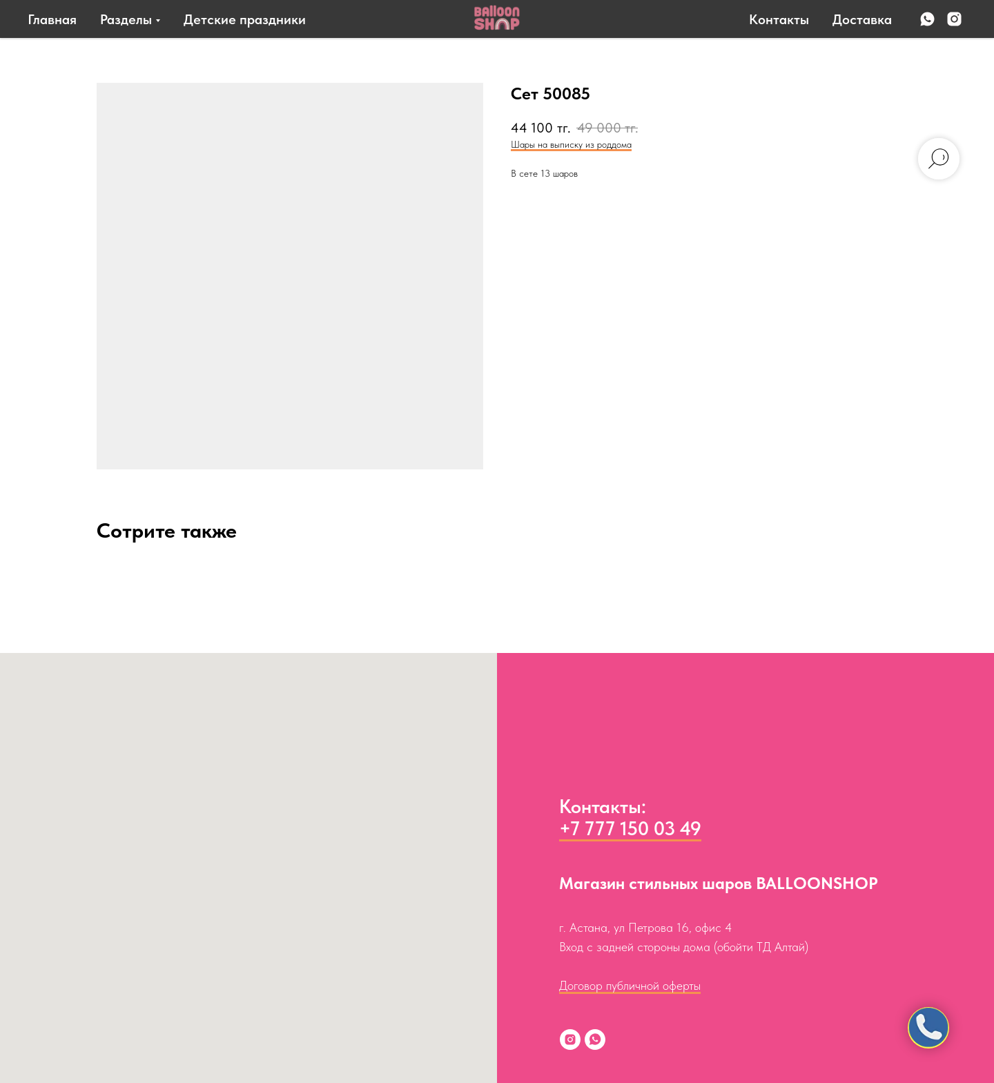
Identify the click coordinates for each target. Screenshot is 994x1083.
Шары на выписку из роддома (571, 144)
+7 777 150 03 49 (630, 828)
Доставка (862, 19)
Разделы (126, 19)
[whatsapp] (927, 19)
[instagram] (954, 19)
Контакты (779, 19)
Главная (52, 19)
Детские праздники (245, 19)
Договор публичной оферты (630, 985)
